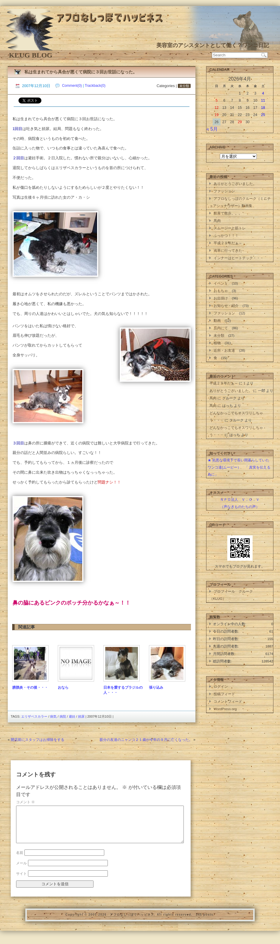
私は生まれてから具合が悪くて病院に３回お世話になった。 (80, 71)
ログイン (221, 686)
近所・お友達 (224, 350)
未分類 (184, 86)
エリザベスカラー (34, 716)
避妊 (72, 716)
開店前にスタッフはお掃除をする (37, 740)
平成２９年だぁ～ (228, 243)
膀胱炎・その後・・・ (30, 687)
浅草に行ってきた (228, 250)
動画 (217, 320)
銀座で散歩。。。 (228, 213)
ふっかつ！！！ (226, 235)
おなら (63, 687)
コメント (25, 802)
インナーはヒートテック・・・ (239, 258)
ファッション (224, 191)
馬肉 (217, 221)
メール (21, 870)
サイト (21, 881)
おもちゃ (221, 291)
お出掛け (221, 298)
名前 (19, 860)
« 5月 (212, 129)
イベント (221, 283)
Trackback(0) (95, 86)
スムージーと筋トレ (230, 228)
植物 (217, 343)
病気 (53, 716)
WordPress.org (225, 709)
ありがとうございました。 (235, 184)
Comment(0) (72, 86)
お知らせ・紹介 (226, 306)
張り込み (156, 687)
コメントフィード (228, 701)
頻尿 (81, 716)
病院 (63, 716)
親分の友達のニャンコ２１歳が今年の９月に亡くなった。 (145, 740)
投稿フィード (224, 694)
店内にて (221, 328)
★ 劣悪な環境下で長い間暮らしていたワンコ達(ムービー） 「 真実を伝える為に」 (239, 467)
